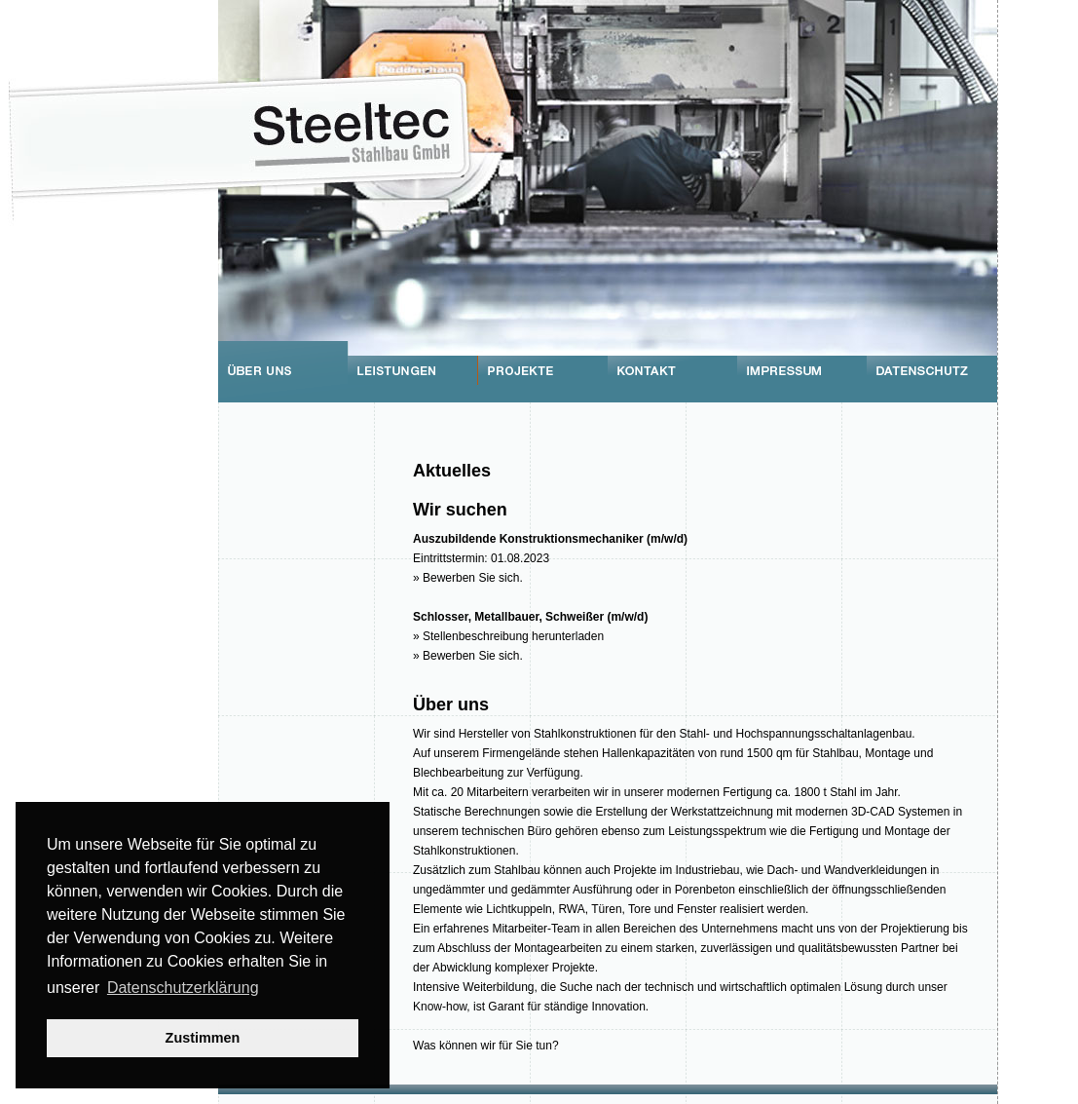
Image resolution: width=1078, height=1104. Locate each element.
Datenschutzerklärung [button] (183, 987)
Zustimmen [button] (203, 1038)
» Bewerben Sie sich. (468, 578)
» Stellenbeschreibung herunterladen (508, 636)
